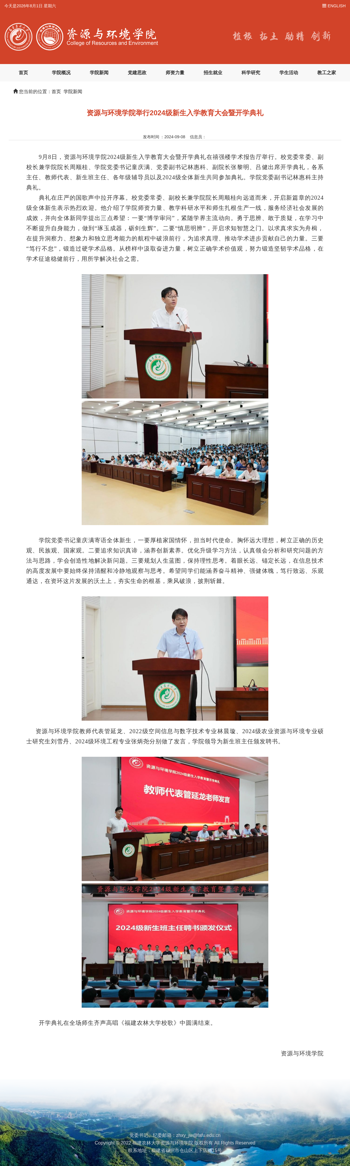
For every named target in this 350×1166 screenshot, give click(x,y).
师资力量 (175, 72)
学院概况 (61, 72)
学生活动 (288, 72)
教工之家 (326, 72)
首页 (23, 72)
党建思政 (137, 72)
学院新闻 (99, 72)
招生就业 (213, 72)
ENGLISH (337, 5)
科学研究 (251, 72)
